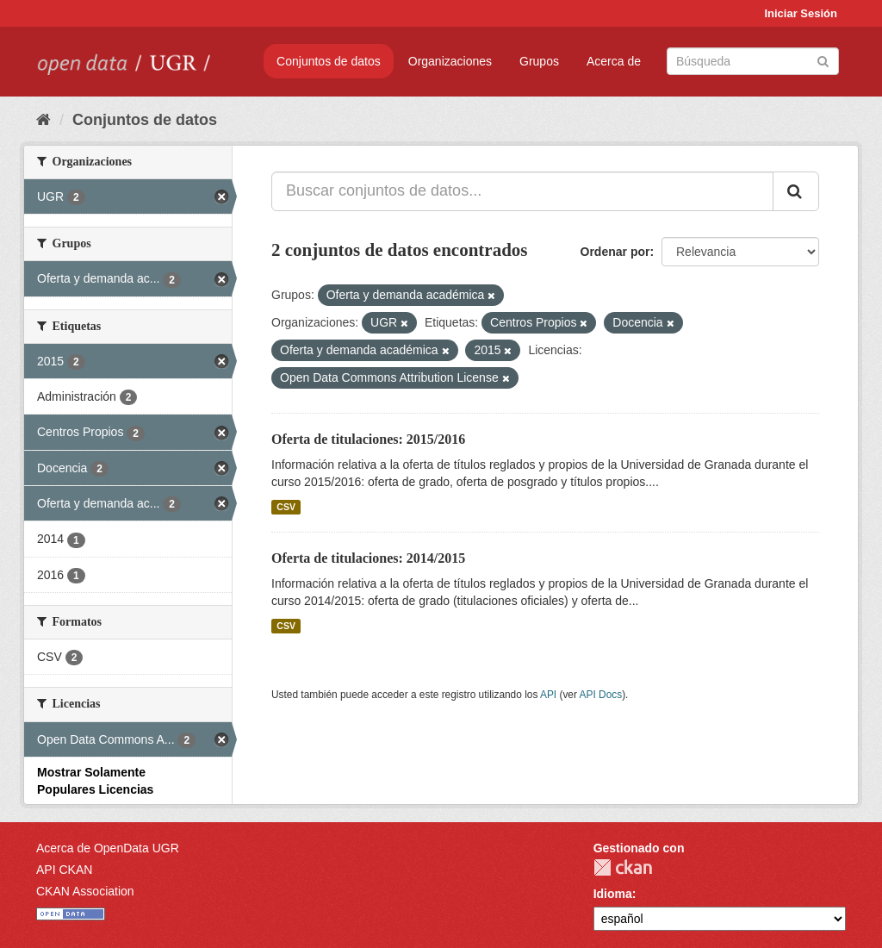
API (548, 695)
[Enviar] (823, 60)
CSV (285, 507)
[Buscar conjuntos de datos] (753, 61)
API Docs (601, 695)
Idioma (612, 894)
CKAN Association (85, 891)
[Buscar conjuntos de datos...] (522, 191)
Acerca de (614, 61)
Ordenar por (615, 252)
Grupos (539, 61)
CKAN (622, 867)
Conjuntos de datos (328, 61)
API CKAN (64, 869)
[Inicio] (43, 119)
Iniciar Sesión (800, 13)
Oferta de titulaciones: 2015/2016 (368, 439)
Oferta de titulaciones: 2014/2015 (368, 558)
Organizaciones (450, 61)
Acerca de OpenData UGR (107, 848)
